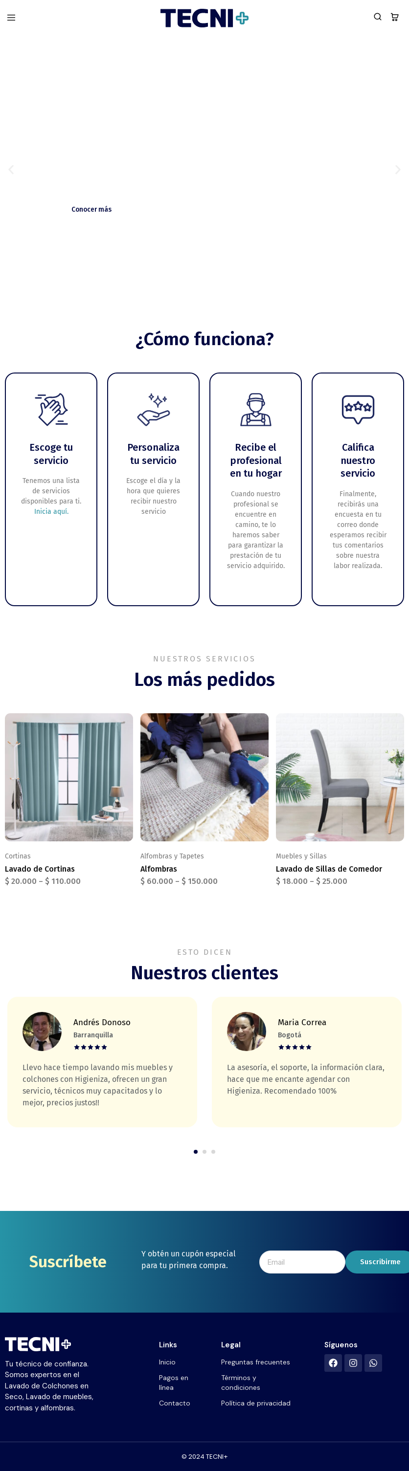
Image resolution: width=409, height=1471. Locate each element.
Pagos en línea (173, 1382)
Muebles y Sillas (301, 856)
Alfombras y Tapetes (172, 856)
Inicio (167, 1362)
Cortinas (18, 856)
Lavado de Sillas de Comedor (329, 869)
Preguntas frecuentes (255, 1362)
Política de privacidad (256, 1403)
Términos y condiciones (240, 1382)
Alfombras (158, 869)
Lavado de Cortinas (40, 869)
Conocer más (93, 209)
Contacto (174, 1403)
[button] (11, 170)
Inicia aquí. (51, 511)
